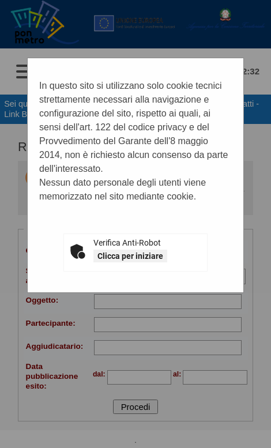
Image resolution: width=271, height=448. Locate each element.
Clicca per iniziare (130, 256)
